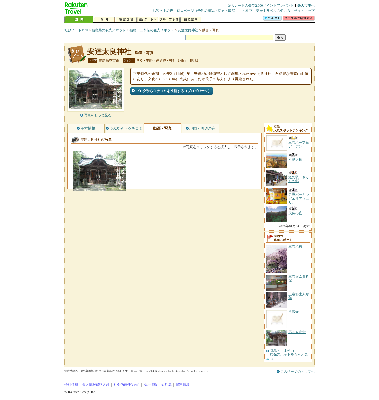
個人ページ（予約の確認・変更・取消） (207, 11)
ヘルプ (247, 11)
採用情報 (150, 385)
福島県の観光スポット (109, 30)
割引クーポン (147, 19)
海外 (104, 19)
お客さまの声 (163, 11)
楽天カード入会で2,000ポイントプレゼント (261, 5)
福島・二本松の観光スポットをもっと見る (289, 354)
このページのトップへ (297, 371)
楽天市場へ (306, 5)
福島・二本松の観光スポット (151, 30)
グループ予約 (169, 19)
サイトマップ (304, 11)
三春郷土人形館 (298, 296)
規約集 (166, 385)
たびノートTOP (76, 30)
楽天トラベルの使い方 (273, 11)
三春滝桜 (295, 247)
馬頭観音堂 (297, 332)
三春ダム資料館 (298, 278)
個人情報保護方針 (95, 385)
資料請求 (183, 385)
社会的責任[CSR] (127, 385)
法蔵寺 (293, 312)
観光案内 (190, 19)
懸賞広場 (126, 19)
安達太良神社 (188, 30)
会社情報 (71, 385)
